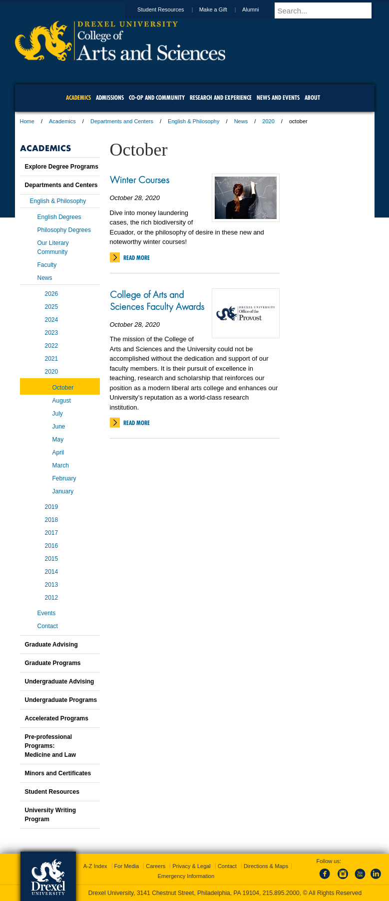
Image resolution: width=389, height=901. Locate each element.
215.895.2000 (281, 893)
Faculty (47, 264)
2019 (51, 506)
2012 (51, 597)
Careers (155, 866)
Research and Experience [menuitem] (221, 97)
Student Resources (170, 9)
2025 (51, 306)
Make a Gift (223, 9)
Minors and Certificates (58, 773)
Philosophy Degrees (64, 229)
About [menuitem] (312, 97)
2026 (51, 293)
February (64, 478)
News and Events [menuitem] (278, 97)
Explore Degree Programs (61, 166)
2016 (51, 545)
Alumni (260, 9)
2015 (51, 558)
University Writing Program (50, 815)
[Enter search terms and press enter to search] (329, 10)
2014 (51, 571)
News (241, 121)
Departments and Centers (121, 121)
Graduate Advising (51, 644)
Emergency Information (186, 876)
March (60, 465)
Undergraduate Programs (61, 699)
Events (46, 613)
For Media (126, 866)
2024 (51, 319)
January (63, 491)
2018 (51, 519)
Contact (47, 626)
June (58, 426)
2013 (51, 584)
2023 (51, 332)
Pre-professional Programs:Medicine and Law (50, 745)
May (58, 439)
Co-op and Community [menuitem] (157, 97)
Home (27, 121)
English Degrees (59, 217)
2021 (51, 358)
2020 (268, 121)
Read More (136, 257)
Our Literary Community (53, 247)
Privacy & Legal (191, 866)
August (61, 400)
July (57, 413)
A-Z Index (95, 866)
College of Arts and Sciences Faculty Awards (157, 300)
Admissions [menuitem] (110, 97)
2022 (51, 345)
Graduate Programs (53, 663)
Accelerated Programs (56, 718)
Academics (62, 121)
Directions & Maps (266, 866)
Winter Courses (139, 180)
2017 (51, 532)
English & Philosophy (193, 121)
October (63, 387)
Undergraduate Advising (59, 681)
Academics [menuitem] (78, 97)
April (58, 452)
